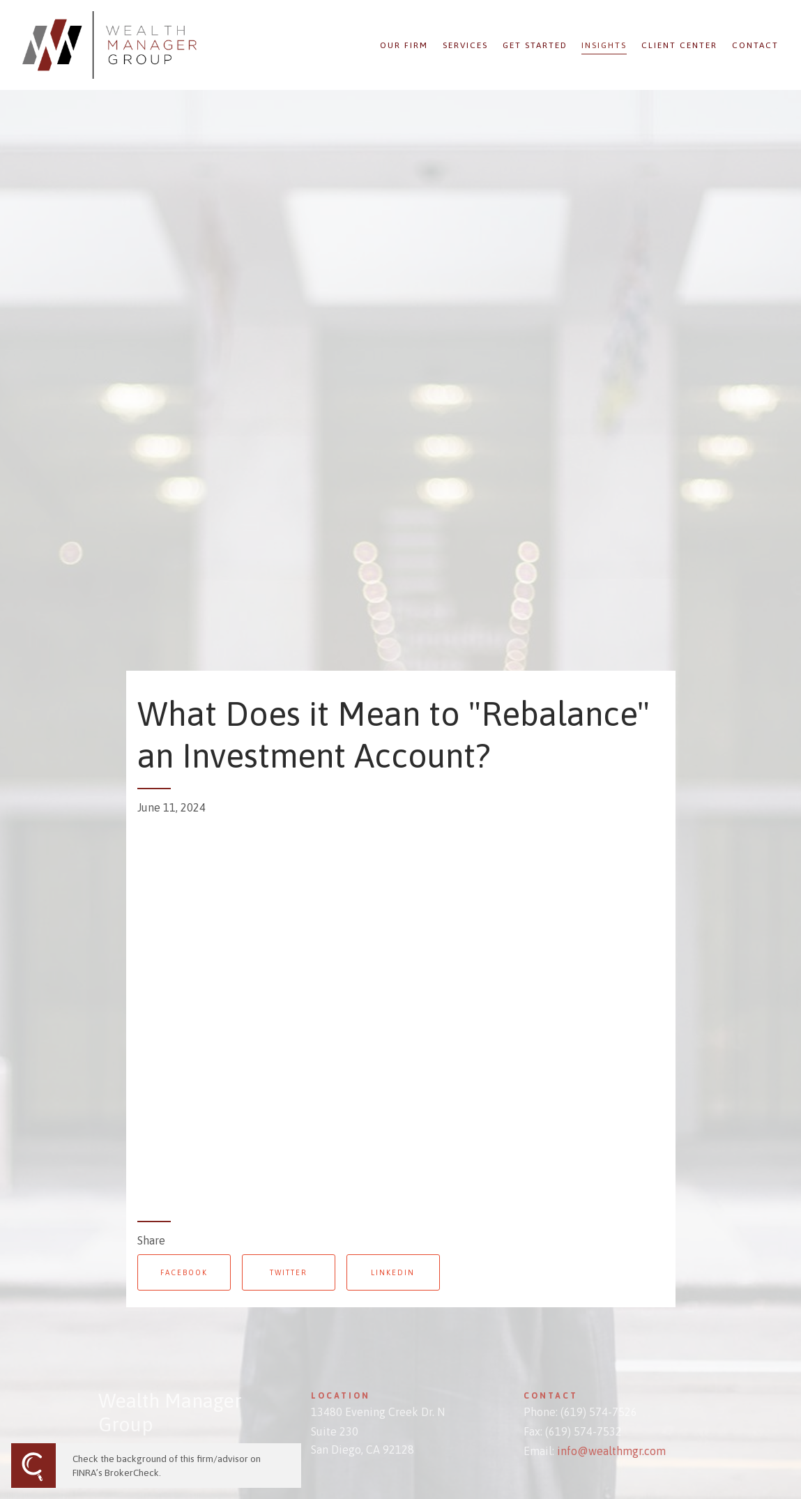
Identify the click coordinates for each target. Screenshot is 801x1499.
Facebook (184, 1272)
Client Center (679, 45)
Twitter (288, 1272)
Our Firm (404, 45)
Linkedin (393, 1272)
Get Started (535, 45)
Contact (755, 45)
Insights (604, 45)
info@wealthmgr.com (611, 1451)
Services (465, 45)
